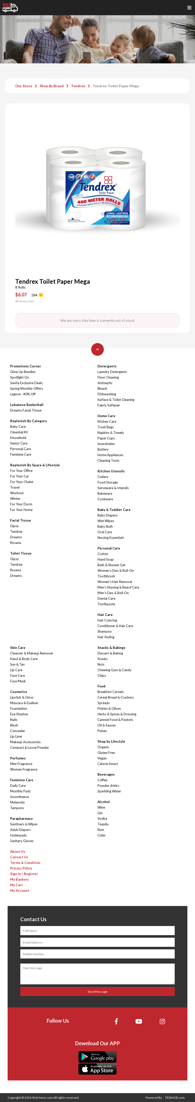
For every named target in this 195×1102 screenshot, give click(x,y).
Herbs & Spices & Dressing (117, 714)
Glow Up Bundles (23, 372)
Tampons (17, 808)
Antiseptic (105, 383)
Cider (102, 835)
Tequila (103, 824)
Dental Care (106, 598)
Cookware (105, 499)
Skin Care (17, 648)
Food (101, 686)
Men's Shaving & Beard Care (118, 587)
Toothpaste (106, 604)
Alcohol (104, 802)
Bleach (102, 388)
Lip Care (16, 670)
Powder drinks (108, 786)
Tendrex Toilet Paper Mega (116, 86)
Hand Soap (106, 559)
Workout (17, 493)
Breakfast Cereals (111, 692)
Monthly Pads (20, 791)
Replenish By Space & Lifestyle (35, 465)
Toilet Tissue (20, 553)
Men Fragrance (21, 764)
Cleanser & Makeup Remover (31, 653)
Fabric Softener (109, 405)
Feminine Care (20, 454)
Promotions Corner (25, 366)
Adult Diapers (20, 830)
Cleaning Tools (108, 460)
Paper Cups (106, 438)
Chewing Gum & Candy (115, 670)
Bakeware (105, 493)
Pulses (102, 731)
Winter (15, 498)
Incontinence (19, 797)
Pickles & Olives (109, 708)
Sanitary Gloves (22, 841)
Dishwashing (107, 394)
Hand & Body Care (24, 659)
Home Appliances (110, 455)
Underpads (18, 835)
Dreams (16, 537)
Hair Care (105, 615)
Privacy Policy (21, 868)
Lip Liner (16, 736)
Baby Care (18, 426)
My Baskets (19, 879)
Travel (15, 487)
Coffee (102, 780)
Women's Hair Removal (115, 582)
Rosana (15, 543)
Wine (101, 807)
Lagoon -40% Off (23, 394)
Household (18, 438)
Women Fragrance (23, 769)
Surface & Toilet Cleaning (116, 400)
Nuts (101, 664)
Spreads (104, 703)
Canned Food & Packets (115, 720)
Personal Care (20, 449)
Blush (14, 725)
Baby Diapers (108, 515)
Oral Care (105, 532)
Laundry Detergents (112, 372)
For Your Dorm (21, 504)
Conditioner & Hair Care (115, 626)
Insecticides (106, 444)
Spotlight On (19, 377)
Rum (101, 830)
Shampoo (105, 631)
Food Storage (108, 482)
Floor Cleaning (108, 377)
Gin (100, 813)
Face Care (17, 675)
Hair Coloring (107, 620)
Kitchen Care (107, 421)
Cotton (103, 554)
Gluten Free (106, 753)
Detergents (107, 366)
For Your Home (21, 510)
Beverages (106, 774)
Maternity (17, 802)
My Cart (16, 885)
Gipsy (14, 526)
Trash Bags (106, 427)
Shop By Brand (52, 86)
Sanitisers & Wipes (24, 824)
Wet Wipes (106, 521)
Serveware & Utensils (113, 488)
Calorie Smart (108, 764)
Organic (103, 747)
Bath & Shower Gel (111, 565)
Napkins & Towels (111, 433)
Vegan (102, 758)
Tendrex (78, 86)
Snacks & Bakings (111, 648)
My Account (19, 890)
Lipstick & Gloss (22, 697)
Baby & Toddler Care (114, 510)
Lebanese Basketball (26, 405)
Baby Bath (105, 526)
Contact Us (19, 857)
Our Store (23, 86)
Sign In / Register (24, 874)
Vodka (102, 818)
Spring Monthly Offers (26, 388)
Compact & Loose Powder (29, 747)
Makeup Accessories (25, 742)
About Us (17, 851)
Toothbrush (106, 576)
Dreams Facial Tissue (25, 410)
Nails (13, 720)
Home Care (106, 416)
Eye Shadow (19, 714)
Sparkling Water (109, 791)
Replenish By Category (28, 421)
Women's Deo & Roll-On (116, 570)
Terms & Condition (25, 863)
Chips (102, 675)
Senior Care (18, 443)
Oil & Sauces (107, 725)
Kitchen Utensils (111, 471)
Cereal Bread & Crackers (116, 697)
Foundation (18, 708)
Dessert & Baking (110, 653)
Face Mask (18, 681)
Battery (103, 449)
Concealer (17, 731)
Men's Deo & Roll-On (113, 593)
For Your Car (19, 476)
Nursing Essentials (111, 538)
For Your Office (21, 471)
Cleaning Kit (19, 432)
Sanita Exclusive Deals (26, 383)
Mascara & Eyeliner (24, 703)
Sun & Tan (17, 664)
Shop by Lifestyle (111, 741)
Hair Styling (106, 637)
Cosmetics (18, 692)
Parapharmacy (21, 818)
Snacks (103, 659)
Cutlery (103, 477)
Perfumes (18, 758)
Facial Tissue (20, 520)
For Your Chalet (21, 482)
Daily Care (18, 786)
